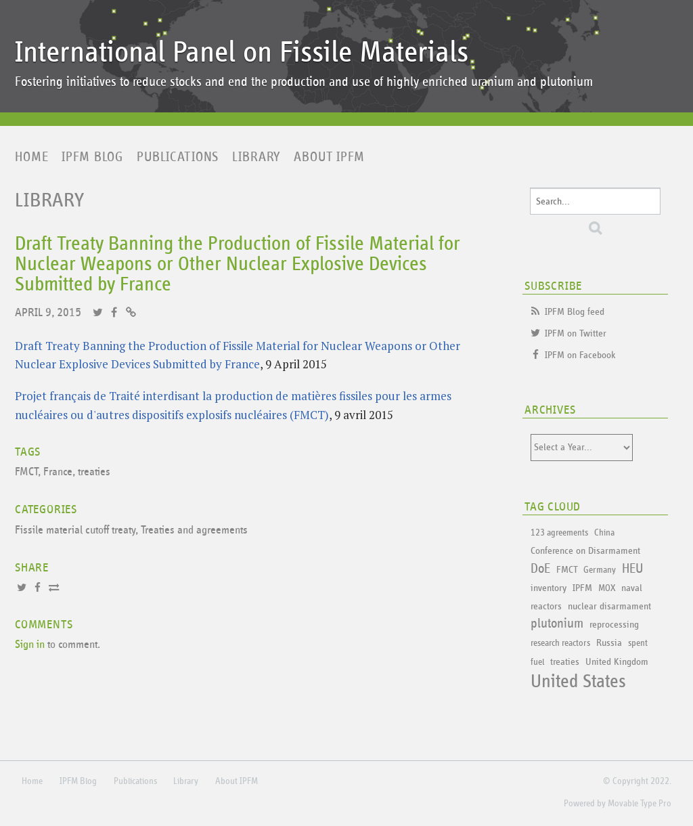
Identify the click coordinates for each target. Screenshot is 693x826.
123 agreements (559, 533)
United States (578, 681)
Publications (178, 157)
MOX (606, 588)
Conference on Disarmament (585, 551)
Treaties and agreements (194, 530)
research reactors (560, 643)
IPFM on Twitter (575, 333)
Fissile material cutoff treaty (75, 530)
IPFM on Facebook (580, 355)
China (604, 533)
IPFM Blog (92, 157)
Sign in (30, 645)
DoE (540, 568)
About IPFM (329, 157)
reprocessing (614, 625)
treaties (94, 472)
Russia (609, 643)
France (57, 472)
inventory (548, 588)
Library (256, 157)
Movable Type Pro (639, 803)
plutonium (557, 623)
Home (31, 157)
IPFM (582, 588)
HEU (632, 568)
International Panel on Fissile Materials (241, 52)
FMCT (26, 472)
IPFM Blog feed (574, 312)
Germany (599, 570)
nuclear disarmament (609, 606)
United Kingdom (616, 662)
